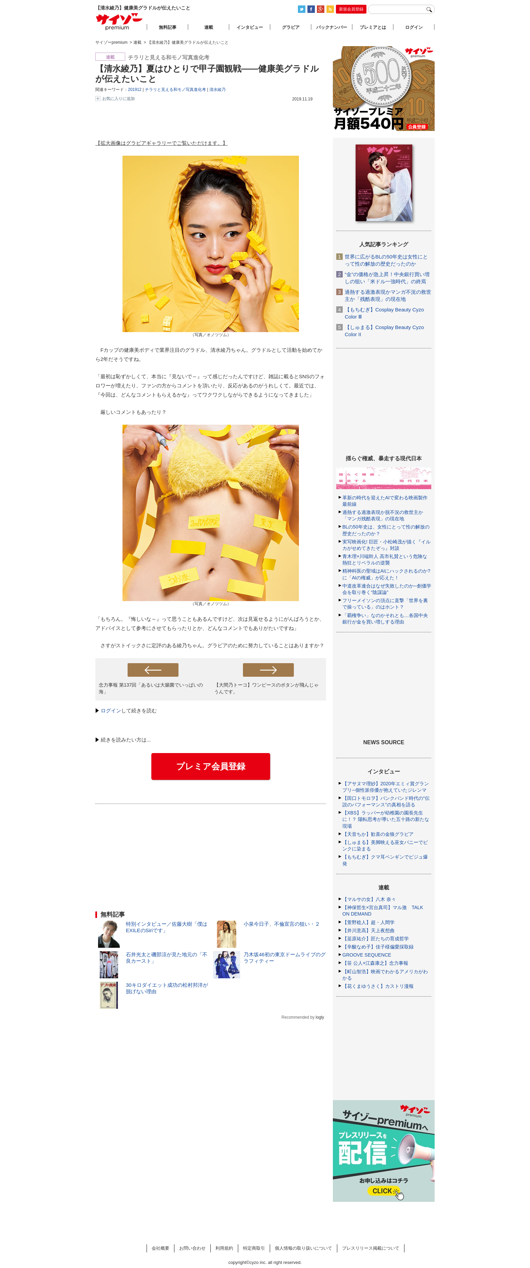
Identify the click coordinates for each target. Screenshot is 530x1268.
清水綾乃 (217, 89)
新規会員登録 (351, 9)
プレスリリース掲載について (370, 1248)
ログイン (111, 710)
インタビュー (249, 27)
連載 (208, 27)
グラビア (291, 27)
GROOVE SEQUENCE (366, 955)
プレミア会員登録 (210, 766)
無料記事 (167, 27)
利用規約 (224, 1248)
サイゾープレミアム (119, 21)
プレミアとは (373, 27)
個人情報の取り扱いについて (303, 1248)
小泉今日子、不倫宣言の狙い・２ (282, 924)
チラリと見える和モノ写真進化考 (175, 89)
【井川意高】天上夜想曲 (368, 930)
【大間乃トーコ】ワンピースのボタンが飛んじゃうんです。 (266, 688)
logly (320, 1017)
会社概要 (160, 1248)
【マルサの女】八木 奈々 (369, 899)
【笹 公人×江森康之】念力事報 (375, 963)
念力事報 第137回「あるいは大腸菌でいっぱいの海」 (151, 688)
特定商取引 (254, 1248)
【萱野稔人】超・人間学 (368, 922)
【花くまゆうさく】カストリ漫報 (378, 986)
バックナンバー (331, 27)
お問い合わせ (192, 1248)
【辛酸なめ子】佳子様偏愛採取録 (378, 946)
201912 (134, 89)
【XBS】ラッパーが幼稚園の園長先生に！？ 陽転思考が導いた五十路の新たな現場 (385, 819)
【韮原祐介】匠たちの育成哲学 (375, 938)
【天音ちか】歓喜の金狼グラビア (378, 834)
